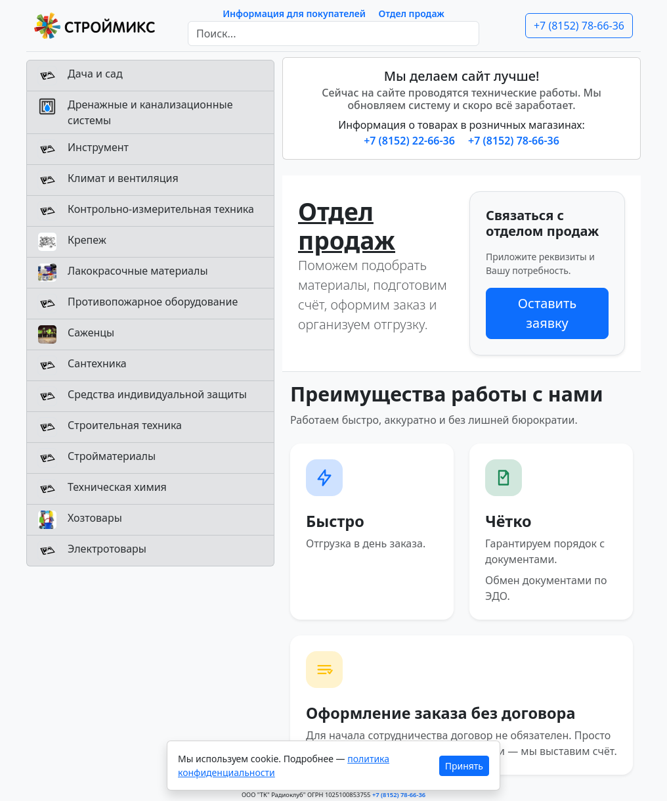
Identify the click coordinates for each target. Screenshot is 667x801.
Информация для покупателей (294, 13)
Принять (464, 766)
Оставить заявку (547, 313)
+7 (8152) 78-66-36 (579, 25)
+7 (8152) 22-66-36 (411, 140)
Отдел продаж (411, 13)
